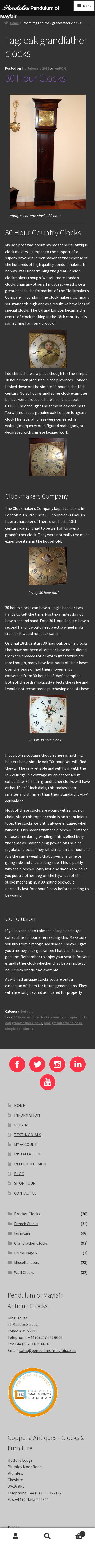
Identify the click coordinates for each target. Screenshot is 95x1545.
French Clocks (26, 1223)
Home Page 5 (25, 1252)
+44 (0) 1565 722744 (31, 1499)
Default (27, 1011)
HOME (19, 1105)
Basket (74, 1532)
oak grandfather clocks (23, 1022)
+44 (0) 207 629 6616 (32, 1343)
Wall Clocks (24, 1272)
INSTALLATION (27, 1153)
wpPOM (60, 68)
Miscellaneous (26, 1262)
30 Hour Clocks (35, 78)
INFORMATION (27, 1115)
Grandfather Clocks (31, 1243)
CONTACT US (25, 1193)
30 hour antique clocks (31, 1017)
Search (47, 1536)
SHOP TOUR (24, 1183)
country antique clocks (69, 1017)
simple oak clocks (19, 1028)
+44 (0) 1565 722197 (45, 1492)
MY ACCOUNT (25, 1144)
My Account (16, 1536)
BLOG (19, 1173)
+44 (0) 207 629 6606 (45, 1337)
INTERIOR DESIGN (30, 1163)
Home (14, 23)
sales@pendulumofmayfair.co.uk (47, 1350)
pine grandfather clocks (63, 1022)
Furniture (22, 1233)
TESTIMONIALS (27, 1134)
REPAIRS (21, 1124)
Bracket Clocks (27, 1213)
